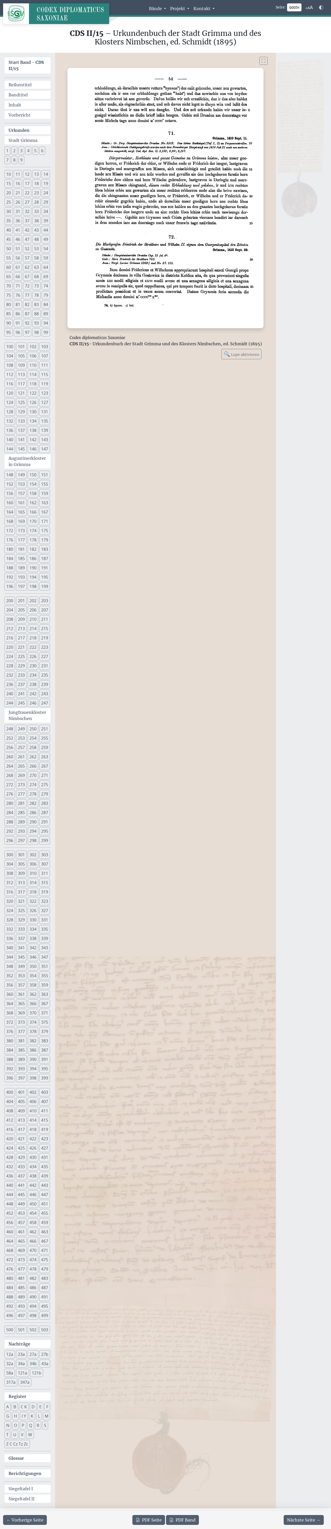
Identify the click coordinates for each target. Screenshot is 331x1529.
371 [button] (44, 1013)
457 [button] (21, 1222)
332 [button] (9, 929)
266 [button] (32, 766)
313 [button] (21, 882)
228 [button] (9, 666)
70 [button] (8, 286)
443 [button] (44, 1185)
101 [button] (21, 346)
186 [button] (32, 558)
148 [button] (9, 475)
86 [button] (18, 314)
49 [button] (45, 239)
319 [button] (44, 892)
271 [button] (44, 775)
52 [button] (27, 248)
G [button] (7, 1416)
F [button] (47, 1407)
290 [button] (32, 822)
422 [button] (32, 1139)
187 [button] (44, 558)
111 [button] (44, 365)
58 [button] (36, 258)
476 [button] (9, 1269)
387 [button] (44, 1050)
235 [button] (44, 675)
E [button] (40, 1407)
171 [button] (44, 521)
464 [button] (9, 1241)
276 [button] (9, 794)
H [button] (15, 1416)
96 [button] (18, 332)
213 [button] (21, 628)
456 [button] (9, 1222)
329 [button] (21, 920)
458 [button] (32, 1222)
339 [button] (44, 938)
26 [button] (18, 202)
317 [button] (21, 892)
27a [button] (32, 1354)
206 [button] (32, 610)
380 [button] (9, 1041)
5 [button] (35, 151)
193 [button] (21, 577)
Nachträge (19, 1344)
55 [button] (8, 258)
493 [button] (21, 1306)
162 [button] (32, 503)
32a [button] (9, 1363)
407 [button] (44, 1101)
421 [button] (21, 1139)
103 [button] (44, 346)
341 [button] (21, 948)
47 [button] (27, 239)
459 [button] (44, 1222)
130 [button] (32, 412)
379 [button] (44, 1031)
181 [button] (21, 549)
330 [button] (32, 920)
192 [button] (9, 577)
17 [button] (27, 183)
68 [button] (36, 276)
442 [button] (32, 1185)
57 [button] (27, 258)
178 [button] (32, 540)
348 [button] (9, 966)
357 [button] (21, 985)
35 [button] (8, 221)
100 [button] (9, 346)
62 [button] (27, 267)
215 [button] (44, 628)
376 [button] (9, 1031)
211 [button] (44, 619)
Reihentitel (20, 84)
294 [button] (32, 831)
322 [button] (32, 901)
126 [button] (32, 402)
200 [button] (9, 600)
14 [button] (45, 174)
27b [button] (44, 1354)
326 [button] (32, 910)
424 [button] (9, 1148)
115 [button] (44, 374)
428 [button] (9, 1157)
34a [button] (21, 1363)
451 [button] (44, 1204)
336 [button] (9, 938)
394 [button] (32, 1069)
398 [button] (32, 1078)
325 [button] (21, 910)
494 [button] (32, 1306)
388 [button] (9, 1059)
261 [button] (21, 757)
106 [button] (32, 356)
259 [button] (44, 747)
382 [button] (32, 1041)
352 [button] (9, 975)
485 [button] (21, 1287)
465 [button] (21, 1241)
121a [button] (22, 1373)
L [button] (39, 1416)
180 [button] (9, 549)
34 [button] (45, 211)
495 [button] (44, 1306)
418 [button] (32, 1129)
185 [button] (21, 558)
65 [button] (8, 276)
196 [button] (9, 586)
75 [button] (8, 295)
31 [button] (18, 211)
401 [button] (21, 1092)
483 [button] (44, 1278)
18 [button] (36, 183)
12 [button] (27, 174)
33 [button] (36, 211)
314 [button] (32, 882)
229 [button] (21, 666)
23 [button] (36, 193)
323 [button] (44, 901)
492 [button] (9, 1306)
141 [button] (21, 439)
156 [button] (9, 493)
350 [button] (32, 966)
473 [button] (21, 1260)
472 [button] (9, 1260)
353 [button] (21, 975)
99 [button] (45, 332)
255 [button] (44, 738)
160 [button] (9, 503)
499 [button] (44, 1315)
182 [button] (32, 549)
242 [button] (32, 694)
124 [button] (9, 402)
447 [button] (44, 1194)
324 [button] (9, 910)
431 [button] (44, 1157)
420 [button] (9, 1139)
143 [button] (44, 439)
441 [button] (21, 1185)
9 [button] (21, 160)
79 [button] (45, 295)
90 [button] (8, 323)
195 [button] (44, 577)
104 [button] (9, 356)
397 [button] (21, 1078)
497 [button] (21, 1315)
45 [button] (8, 239)
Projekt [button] (178, 8)
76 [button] (18, 295)
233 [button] (21, 675)
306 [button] (32, 864)
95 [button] (8, 332)
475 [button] (44, 1260)
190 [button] (32, 568)
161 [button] (21, 503)
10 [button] (8, 174)
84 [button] (45, 304)
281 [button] (21, 803)
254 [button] (32, 738)
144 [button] (9, 449)
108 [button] (9, 365)
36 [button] (18, 221)
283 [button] (44, 803)
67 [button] (27, 276)
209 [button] (21, 619)
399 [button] (44, 1078)
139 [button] (44, 430)
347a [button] (24, 1382)
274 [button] (32, 785)
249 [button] (21, 729)
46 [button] (18, 239)
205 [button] (21, 610)
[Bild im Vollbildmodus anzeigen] (263, 61)
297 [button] (21, 840)
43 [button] (36, 230)
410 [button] (32, 1111)
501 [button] (21, 1330)
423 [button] (44, 1139)
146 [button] (32, 449)
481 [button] (21, 1278)
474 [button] (32, 1260)
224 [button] (9, 656)
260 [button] (9, 757)
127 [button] (44, 402)
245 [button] (21, 703)
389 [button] (21, 1059)
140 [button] (9, 439)
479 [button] (44, 1269)
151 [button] (44, 475)
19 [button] (45, 183)
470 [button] (32, 1250)
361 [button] (21, 994)
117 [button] (21, 384)
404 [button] (9, 1101)
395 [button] (44, 1069)
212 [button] (9, 628)
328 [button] (9, 920)
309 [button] (21, 873)
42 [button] (27, 230)
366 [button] (32, 1003)
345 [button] (21, 957)
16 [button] (18, 183)
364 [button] (9, 1003)
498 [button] (32, 1315)
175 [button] (44, 530)
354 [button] (32, 975)
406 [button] (32, 1101)
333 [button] (21, 929)
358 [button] (32, 985)
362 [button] (32, 994)
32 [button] (27, 211)
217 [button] (21, 638)
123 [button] (44, 393)
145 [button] (21, 449)
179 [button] (44, 540)
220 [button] (9, 647)
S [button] (45, 1425)
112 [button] (9, 374)
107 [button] (44, 356)
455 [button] (44, 1213)
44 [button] (45, 230)
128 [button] (9, 412)
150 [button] (32, 475)
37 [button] (27, 221)
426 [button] (32, 1148)
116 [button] (9, 384)
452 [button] (9, 1213)
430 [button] (32, 1157)
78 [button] (36, 295)
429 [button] (21, 1157)
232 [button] (9, 675)
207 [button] (44, 610)
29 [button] (45, 202)
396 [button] (9, 1078)
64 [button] (45, 267)
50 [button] (8, 248)
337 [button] (21, 938)
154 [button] (32, 484)
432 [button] (9, 1166)
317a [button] (11, 1382)
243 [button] (44, 694)
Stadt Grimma (23, 140)
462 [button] (32, 1232)
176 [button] (9, 540)
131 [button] (44, 412)
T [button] (7, 1435)
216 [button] (9, 638)
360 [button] (9, 994)
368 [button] (9, 1013)
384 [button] (9, 1050)
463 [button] (44, 1232)
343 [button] (44, 948)
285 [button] (21, 812)
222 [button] (32, 647)
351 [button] (44, 966)
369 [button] (21, 1013)
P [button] (23, 1425)
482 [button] (32, 1278)
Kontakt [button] (202, 8)
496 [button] (9, 1315)
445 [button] (21, 1194)
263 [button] (44, 757)
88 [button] (36, 314)
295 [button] (44, 831)
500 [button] (9, 1330)
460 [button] (9, 1232)
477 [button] (21, 1269)
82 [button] (27, 304)
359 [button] (44, 985)
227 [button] (44, 656)
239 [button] (44, 684)
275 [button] (44, 785)
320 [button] (9, 901)
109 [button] (21, 365)
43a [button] (44, 1363)
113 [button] (21, 374)
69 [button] (45, 276)
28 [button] (36, 202)
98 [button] (36, 332)
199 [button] (44, 586)
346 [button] (32, 957)
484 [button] (9, 1287)
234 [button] (32, 675)
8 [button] (14, 160)
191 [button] (44, 568)
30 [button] (8, 211)
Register (17, 1396)
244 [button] (9, 703)
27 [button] (27, 202)
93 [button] (36, 323)
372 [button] (9, 1022)
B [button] (14, 1407)
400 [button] (9, 1092)
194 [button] (32, 577)
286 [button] (32, 812)
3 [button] (21, 151)
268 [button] (9, 775)
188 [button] (9, 568)
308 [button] (9, 873)
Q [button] (30, 1425)
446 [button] (32, 1194)
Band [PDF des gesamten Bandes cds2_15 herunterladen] (182, 1520)
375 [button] (44, 1022)
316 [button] (9, 892)
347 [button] (44, 957)
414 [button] (32, 1120)
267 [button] (44, 766)
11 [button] (18, 174)
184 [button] (9, 558)
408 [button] (9, 1111)
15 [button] (8, 183)
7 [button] (7, 160)
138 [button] (32, 430)
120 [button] (9, 393)
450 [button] (32, 1204)
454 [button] (32, 1213)
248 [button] (9, 729)
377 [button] (21, 1031)
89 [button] (45, 314)
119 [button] (44, 384)
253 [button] (21, 738)
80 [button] (8, 304)
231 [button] (44, 666)
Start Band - (26, 65)
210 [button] (32, 619)
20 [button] (8, 193)
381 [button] (21, 1041)
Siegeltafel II (21, 1498)
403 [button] (44, 1092)
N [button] (7, 1425)
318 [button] (32, 892)
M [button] (46, 1416)
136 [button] (9, 430)
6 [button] (42, 151)
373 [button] (21, 1022)
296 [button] (9, 840)
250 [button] (32, 729)
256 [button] (9, 747)
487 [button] (44, 1287)
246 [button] (32, 703)
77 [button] (27, 295)
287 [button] (44, 812)
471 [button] (44, 1250)
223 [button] (44, 647)
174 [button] (32, 530)
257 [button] (21, 747)
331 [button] (44, 920)
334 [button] (32, 929)
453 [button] (21, 1213)
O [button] (15, 1425)
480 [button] (9, 1278)
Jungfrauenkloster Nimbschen (27, 715)
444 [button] (9, 1194)
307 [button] (44, 864)
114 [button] (32, 374)
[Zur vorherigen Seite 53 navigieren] (25, 1520)
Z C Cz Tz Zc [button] (17, 1444)
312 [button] (9, 882)
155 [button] (44, 484)
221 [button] (21, 647)
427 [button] (44, 1148)
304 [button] (9, 864)
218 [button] (32, 638)
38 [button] (36, 221)
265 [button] (21, 766)
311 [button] (44, 873)
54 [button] (45, 248)
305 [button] (21, 864)
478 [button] (32, 1269)
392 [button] (9, 1069)
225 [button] (21, 656)
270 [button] (32, 775)
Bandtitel (18, 94)
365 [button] (21, 1003)
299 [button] (44, 840)
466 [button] (32, 1241)
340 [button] (9, 948)
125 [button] (21, 402)
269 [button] (21, 775)
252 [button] (9, 738)
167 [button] (44, 512)
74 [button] (45, 286)
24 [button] (45, 193)
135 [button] (44, 421)
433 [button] (21, 1166)
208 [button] (9, 619)
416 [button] (9, 1129)
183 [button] (44, 549)
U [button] (14, 1435)
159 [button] (44, 493)
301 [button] (21, 855)
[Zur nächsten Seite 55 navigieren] (304, 1520)
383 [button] (44, 1041)
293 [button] (21, 831)
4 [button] (28, 151)
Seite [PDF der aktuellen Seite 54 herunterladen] (149, 1520)
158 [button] (32, 493)
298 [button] (32, 840)
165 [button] (21, 512)
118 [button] (32, 384)
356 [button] (9, 985)
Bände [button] (156, 8)
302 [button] (32, 855)
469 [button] (21, 1250)
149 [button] (21, 475)
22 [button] (27, 193)
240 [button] (9, 694)
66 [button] (18, 276)
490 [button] (32, 1297)
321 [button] (21, 901)
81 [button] (18, 304)
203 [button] (44, 600)
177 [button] (21, 540)
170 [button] (32, 521)
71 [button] (18, 286)
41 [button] (18, 230)
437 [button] (21, 1176)
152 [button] (9, 484)
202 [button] (32, 600)
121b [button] (36, 1373)
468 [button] (9, 1250)
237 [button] (21, 684)
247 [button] (44, 703)
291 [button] (44, 822)
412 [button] (9, 1120)
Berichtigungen (25, 1473)
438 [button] (32, 1176)
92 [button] (27, 323)
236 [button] (9, 684)
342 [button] (32, 948)
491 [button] (44, 1297)
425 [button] (21, 1148)
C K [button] (24, 1407)
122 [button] (32, 393)
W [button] (30, 1435)
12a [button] (9, 1354)
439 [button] (44, 1176)
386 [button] (32, 1050)
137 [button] (21, 430)
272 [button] (9, 785)
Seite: (281, 7)
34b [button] (33, 1363)
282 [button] (32, 803)
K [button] (32, 1416)
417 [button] (21, 1129)
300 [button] (9, 855)
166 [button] (32, 512)
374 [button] (32, 1022)
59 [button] (45, 258)
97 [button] (27, 332)
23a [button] (21, 1354)
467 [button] (44, 1241)
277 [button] (21, 794)
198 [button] (32, 586)
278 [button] (32, 794)
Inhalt (15, 105)
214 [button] (32, 628)
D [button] (33, 1407)
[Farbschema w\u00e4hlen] (321, 7)
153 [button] (21, 484)
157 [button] (21, 493)
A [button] (7, 1407)
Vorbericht (20, 115)
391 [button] (44, 1059)
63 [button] (36, 267)
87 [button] (27, 314)
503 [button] (44, 1330)
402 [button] (32, 1092)
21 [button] (18, 193)
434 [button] (32, 1166)
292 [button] (9, 831)
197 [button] (21, 586)
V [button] (22, 1435)
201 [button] (21, 600)
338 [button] (32, 938)
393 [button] (21, 1069)
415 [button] (44, 1120)
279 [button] (44, 794)
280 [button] (9, 803)
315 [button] (44, 882)
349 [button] (21, 966)
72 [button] (27, 286)
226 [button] (32, 656)
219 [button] (44, 638)
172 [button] (9, 530)
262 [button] (32, 757)
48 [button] (36, 239)
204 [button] (9, 610)
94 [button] (45, 323)
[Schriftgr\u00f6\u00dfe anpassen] (309, 7)
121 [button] (21, 393)
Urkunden (19, 130)
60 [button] (8, 267)
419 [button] (44, 1129)
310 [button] (32, 873)
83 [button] (36, 304)
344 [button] (9, 957)
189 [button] (21, 568)
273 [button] (21, 785)
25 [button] (8, 202)
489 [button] (21, 1297)
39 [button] (45, 221)
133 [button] (21, 421)
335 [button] (44, 929)
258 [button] (32, 747)
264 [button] (9, 766)
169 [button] (21, 521)
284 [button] (9, 812)
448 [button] (9, 1204)
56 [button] (18, 258)
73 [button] (36, 286)
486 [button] (32, 1287)
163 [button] (44, 503)
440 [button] (9, 1185)
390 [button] (32, 1059)
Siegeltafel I (21, 1488)
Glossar (16, 1458)
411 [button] (44, 1111)
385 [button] (21, 1050)
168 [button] (9, 521)
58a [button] (9, 1373)
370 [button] (32, 1013)
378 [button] (32, 1031)
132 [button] (9, 421)
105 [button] (21, 356)
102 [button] (32, 346)
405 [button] (21, 1101)
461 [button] (21, 1232)
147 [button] (44, 449)
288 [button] (9, 822)
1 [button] (7, 151)
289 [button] (21, 822)
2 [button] (14, 151)
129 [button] (21, 412)
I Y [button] (24, 1416)
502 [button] (32, 1330)
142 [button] (32, 439)
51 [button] (18, 248)
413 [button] (21, 1120)
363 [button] (44, 994)
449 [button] (21, 1204)
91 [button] (18, 323)
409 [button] (21, 1111)
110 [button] (32, 365)
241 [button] (21, 694)
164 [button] (9, 512)
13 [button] (36, 174)
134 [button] (32, 421)
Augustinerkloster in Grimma (27, 461)
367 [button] (44, 1003)
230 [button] (32, 666)
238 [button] (32, 684)
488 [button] (9, 1297)
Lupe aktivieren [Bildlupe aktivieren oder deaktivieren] (241, 354)
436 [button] (9, 1176)
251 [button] (44, 729)
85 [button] (8, 314)
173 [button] (21, 530)
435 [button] (44, 1166)
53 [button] (36, 248)
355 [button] (44, 975)
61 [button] (18, 267)
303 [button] (44, 855)
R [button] (38, 1425)
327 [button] (44, 910)
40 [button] (8, 230)
